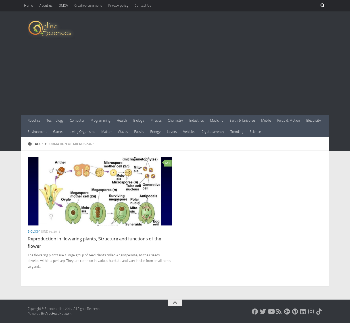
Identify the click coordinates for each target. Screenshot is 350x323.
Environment (37, 131)
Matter (106, 131)
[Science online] (255, 311)
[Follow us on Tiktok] (319, 311)
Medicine (216, 120)
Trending (236, 131)
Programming (100, 120)
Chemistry (175, 120)
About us (45, 5)
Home (28, 5)
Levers (172, 131)
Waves (123, 131)
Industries (196, 120)
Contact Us (143, 5)
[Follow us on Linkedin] (303, 311)
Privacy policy (118, 5)
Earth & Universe (242, 120)
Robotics (33, 120)
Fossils (139, 131)
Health (122, 120)
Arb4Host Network (58, 314)
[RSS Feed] (279, 311)
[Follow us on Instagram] (311, 311)
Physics (156, 120)
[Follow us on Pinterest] (295, 311)
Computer (77, 120)
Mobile (266, 120)
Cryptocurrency (213, 131)
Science (255, 131)
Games (58, 131)
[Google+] (287, 311)
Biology (138, 120)
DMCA (63, 5)
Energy (155, 131)
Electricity (313, 120)
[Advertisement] (175, 81)
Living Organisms (82, 131)
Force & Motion (288, 120)
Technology (55, 120)
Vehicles (189, 131)
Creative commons (88, 5)
